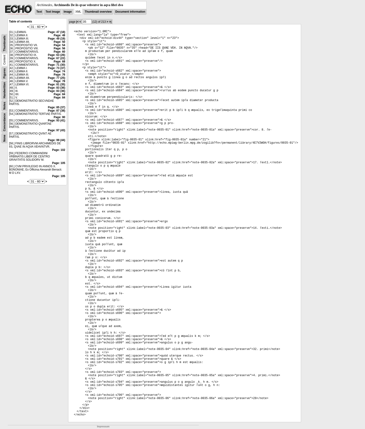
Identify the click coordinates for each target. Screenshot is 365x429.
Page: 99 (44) (56, 140)
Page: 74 (59, 71)
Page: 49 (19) (56, 38)
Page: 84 (59, 94)
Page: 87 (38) (56, 110)
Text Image (52, 11)
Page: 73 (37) (56, 68)
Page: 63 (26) (56, 55)
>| (110, 21)
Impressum (103, 426)
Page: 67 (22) (56, 58)
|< (77, 21)
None (4, 138)
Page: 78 (59, 81)
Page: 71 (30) (56, 64)
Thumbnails (4, 43)
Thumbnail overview (98, 11)
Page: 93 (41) (56, 120)
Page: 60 (59, 51)
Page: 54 (59, 45)
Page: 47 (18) (56, 32)
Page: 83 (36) (56, 87)
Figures (4, 73)
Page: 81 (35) (56, 84)
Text (39, 11)
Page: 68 (59, 61)
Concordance (4, 122)
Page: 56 (59, 48)
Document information (130, 11)
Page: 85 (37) (56, 107)
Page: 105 (58, 163)
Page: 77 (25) (56, 78)
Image (68, 11)
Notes (4, 105)
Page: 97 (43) (56, 130)
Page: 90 (59, 117)
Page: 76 (59, 74)
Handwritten (4, 90)
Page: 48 (59, 35)
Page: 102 (58, 150)
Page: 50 (59, 42)
